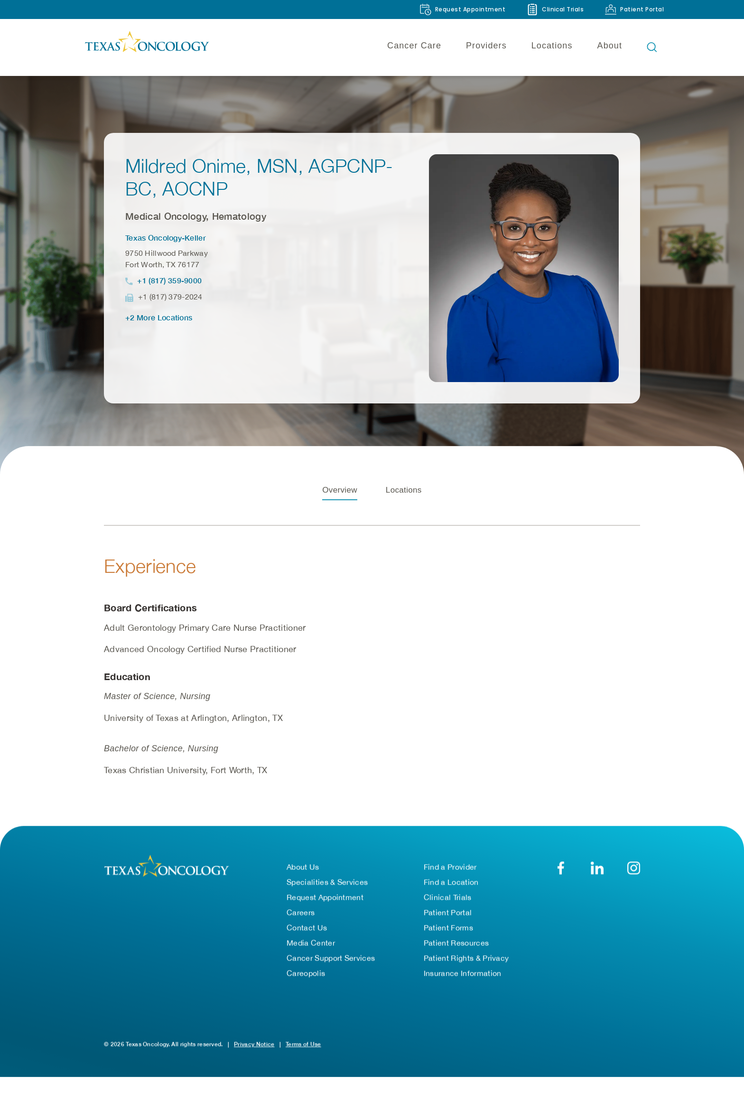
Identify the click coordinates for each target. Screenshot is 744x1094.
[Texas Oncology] (146, 47)
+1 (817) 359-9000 (169, 280)
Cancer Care (414, 45)
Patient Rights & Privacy (466, 967)
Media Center (311, 952)
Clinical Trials (448, 907)
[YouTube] (633, 877)
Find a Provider (450, 876)
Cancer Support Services (331, 967)
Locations (552, 45)
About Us (303, 876)
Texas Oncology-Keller (165, 237)
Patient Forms (448, 937)
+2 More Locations (158, 317)
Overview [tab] (339, 509)
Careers (301, 922)
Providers (486, 45)
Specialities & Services (327, 892)
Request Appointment (325, 907)
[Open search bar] (652, 47)
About (609, 45)
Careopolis (306, 983)
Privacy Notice (254, 1053)
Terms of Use (303, 1053)
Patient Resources (456, 952)
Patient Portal (448, 922)
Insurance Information (463, 983)
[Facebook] (560, 877)
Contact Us (307, 937)
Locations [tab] (404, 509)
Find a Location (451, 892)
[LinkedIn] (597, 877)
